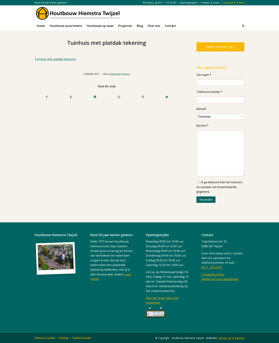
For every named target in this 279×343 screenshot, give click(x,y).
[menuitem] (159, 3)
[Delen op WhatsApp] (119, 97)
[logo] (78, 13)
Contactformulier (212, 274)
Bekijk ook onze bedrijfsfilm (219, 279)
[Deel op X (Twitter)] (95, 97)
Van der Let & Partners (231, 338)
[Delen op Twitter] (71, 97)
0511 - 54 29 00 (211, 267)
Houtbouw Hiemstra (119, 73)
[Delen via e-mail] (167, 97)
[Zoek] (242, 25)
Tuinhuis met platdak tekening (55, 59)
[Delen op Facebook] (47, 97)
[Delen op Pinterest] (143, 97)
